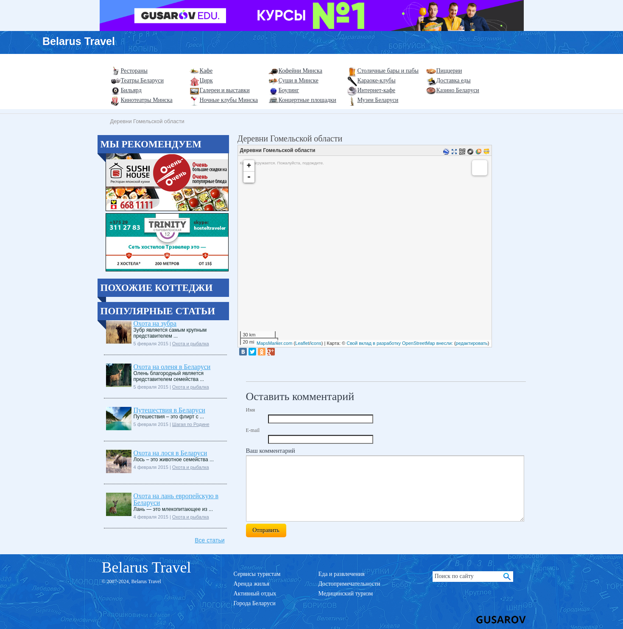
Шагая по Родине (191, 424)
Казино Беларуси (457, 90)
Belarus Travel (78, 41)
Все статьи (209, 540)
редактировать (472, 343)
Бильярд (131, 90)
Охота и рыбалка (190, 343)
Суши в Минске (298, 80)
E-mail (253, 430)
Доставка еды (453, 80)
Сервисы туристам (257, 574)
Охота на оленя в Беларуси (172, 366)
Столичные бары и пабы (388, 71)
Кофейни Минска (300, 71)
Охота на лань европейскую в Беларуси (176, 499)
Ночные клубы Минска (229, 100)
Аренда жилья (252, 584)
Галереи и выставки (225, 90)
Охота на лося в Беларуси (170, 453)
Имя (250, 410)
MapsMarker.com (274, 343)
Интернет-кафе (377, 90)
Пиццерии (449, 71)
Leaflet (302, 343)
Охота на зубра (155, 323)
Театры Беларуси (142, 80)
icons (315, 343)
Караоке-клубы (377, 80)
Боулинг (289, 90)
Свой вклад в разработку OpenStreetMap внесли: (399, 343)
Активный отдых (255, 593)
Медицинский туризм (345, 593)
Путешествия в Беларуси (169, 410)
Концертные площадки (307, 100)
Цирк (206, 80)
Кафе (206, 71)
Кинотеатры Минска (147, 100)
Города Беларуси (255, 603)
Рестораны (134, 71)
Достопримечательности (349, 584)
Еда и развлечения (341, 574)
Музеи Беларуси (378, 100)
